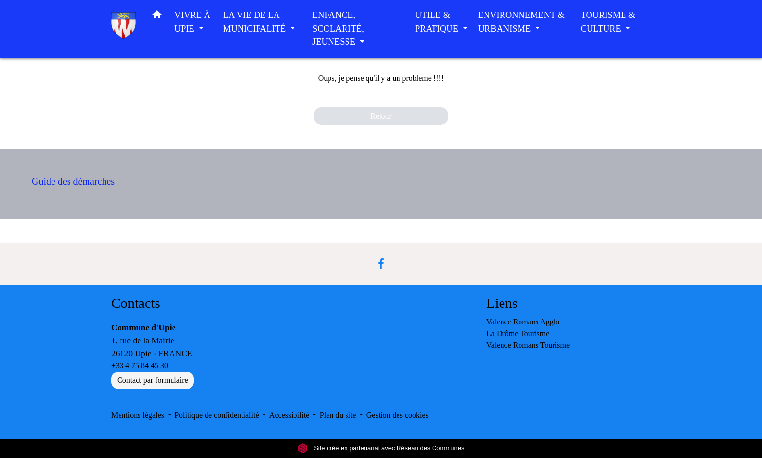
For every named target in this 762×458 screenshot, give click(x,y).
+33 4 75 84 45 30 (139, 365)
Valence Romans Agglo (522, 322)
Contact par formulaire (152, 380)
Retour (381, 116)
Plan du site (338, 415)
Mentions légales (137, 415)
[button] (157, 17)
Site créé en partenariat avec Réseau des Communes (381, 448)
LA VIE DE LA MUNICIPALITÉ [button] (255, 22)
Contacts (135, 303)
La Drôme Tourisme (517, 333)
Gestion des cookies (397, 415)
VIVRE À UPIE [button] (192, 22)
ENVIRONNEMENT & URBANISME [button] (521, 22)
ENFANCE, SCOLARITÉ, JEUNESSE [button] (338, 28)
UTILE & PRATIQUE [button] (438, 22)
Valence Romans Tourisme (528, 345)
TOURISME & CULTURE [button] (608, 22)
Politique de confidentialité (216, 415)
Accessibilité (289, 415)
